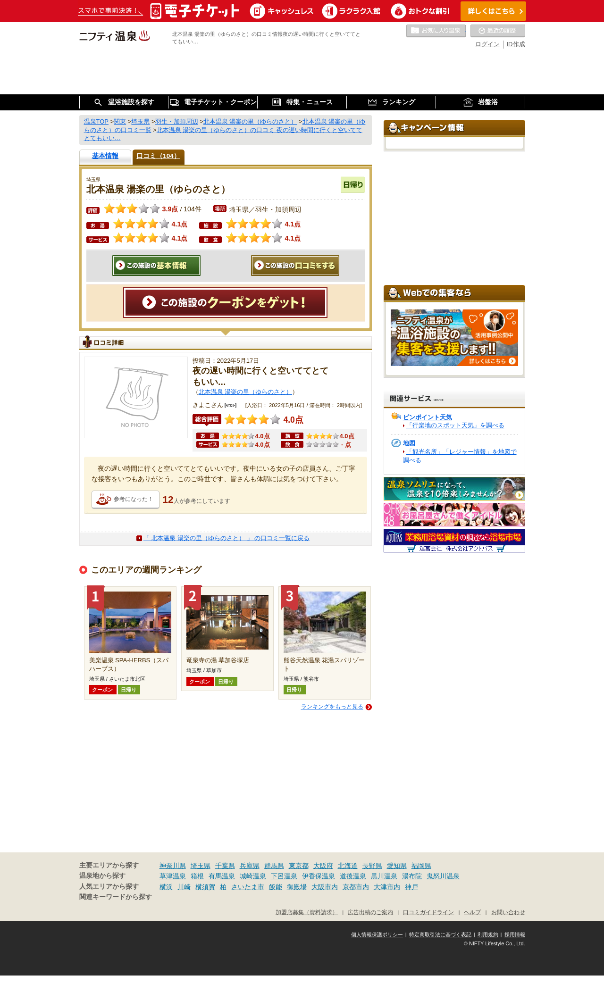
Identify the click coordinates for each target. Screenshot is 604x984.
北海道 (348, 865)
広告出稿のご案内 (370, 912)
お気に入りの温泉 (436, 31)
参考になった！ (133, 499)
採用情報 (514, 934)
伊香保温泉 (318, 876)
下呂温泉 (284, 876)
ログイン (487, 44)
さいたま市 (247, 887)
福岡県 (421, 865)
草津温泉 (172, 876)
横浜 (166, 887)
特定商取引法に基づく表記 (440, 934)
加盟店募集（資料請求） (307, 912)
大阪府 (323, 865)
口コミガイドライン (428, 912)
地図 (409, 443)
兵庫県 (250, 865)
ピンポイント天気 (427, 417)
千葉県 (225, 865)
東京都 (299, 865)
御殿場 (297, 887)
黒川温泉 (384, 876)
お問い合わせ (508, 912)
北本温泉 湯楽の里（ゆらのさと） (246, 391)
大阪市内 (324, 887)
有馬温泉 (222, 876)
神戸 (411, 887)
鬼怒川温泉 (443, 876)
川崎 (184, 887)
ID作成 (516, 44)
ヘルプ (472, 912)
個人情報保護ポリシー (377, 934)
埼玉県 (200, 865)
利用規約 (488, 934)
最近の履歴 (497, 31)
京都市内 (356, 887)
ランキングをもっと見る (332, 706)
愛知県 (397, 865)
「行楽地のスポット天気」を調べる (455, 425)
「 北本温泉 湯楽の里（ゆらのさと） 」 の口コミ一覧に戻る (226, 538)
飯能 (275, 887)
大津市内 (387, 887)
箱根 (197, 876)
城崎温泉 (253, 876)
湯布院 (412, 876)
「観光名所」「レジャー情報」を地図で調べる (460, 456)
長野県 (372, 865)
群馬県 (274, 865)
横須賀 (205, 887)
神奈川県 (172, 865)
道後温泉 (353, 876)
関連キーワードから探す (115, 897)
